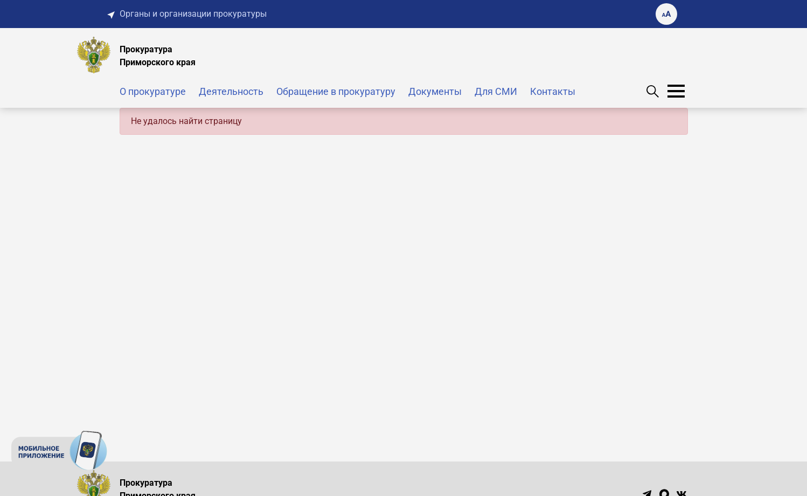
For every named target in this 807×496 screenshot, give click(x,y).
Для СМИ (496, 91)
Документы (435, 91)
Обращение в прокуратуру (335, 91)
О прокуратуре (153, 91)
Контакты (552, 91)
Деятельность (231, 91)
